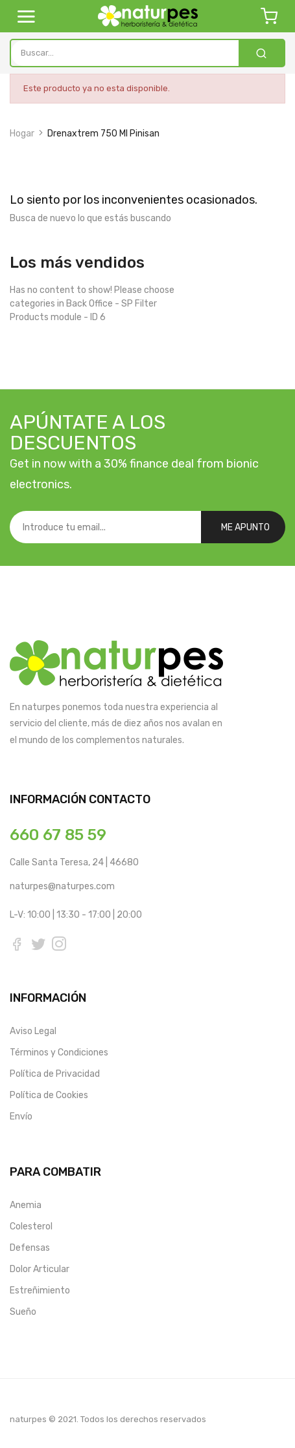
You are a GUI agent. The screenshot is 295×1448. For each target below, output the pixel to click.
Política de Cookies (49, 1093)
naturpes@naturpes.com (62, 886)
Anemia (25, 1203)
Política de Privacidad (55, 1071)
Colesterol (31, 1224)
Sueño (23, 1309)
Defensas (30, 1245)
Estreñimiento (40, 1288)
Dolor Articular (39, 1267)
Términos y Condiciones (59, 1050)
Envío (21, 1114)
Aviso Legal (33, 1029)
